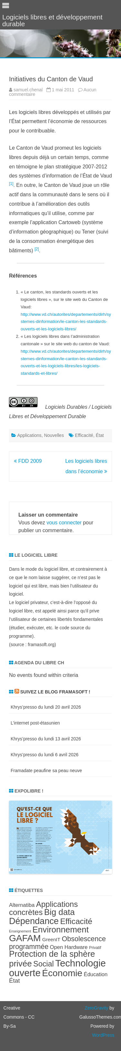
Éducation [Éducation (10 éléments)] (96, 974)
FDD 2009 (28, 461)
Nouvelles (54, 435)
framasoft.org (41, 644)
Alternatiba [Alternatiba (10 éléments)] (22, 905)
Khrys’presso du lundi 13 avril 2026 (46, 738)
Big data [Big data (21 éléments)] (59, 912)
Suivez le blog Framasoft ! (55, 691)
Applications (29, 435)
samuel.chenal (28, 89)
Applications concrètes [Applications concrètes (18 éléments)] (43, 908)
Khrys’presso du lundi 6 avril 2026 (44, 754)
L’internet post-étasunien (35, 722)
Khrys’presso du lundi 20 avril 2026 (46, 707)
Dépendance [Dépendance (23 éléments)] (34, 921)
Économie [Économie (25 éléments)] (62, 973)
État (100, 435)
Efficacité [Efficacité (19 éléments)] (76, 921)
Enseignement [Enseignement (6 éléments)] (20, 931)
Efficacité (84, 435)
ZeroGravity (96, 1008)
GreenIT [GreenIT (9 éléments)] (51, 939)
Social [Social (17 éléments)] (43, 964)
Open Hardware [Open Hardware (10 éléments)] (69, 947)
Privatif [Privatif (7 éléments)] (95, 947)
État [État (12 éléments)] (14, 980)
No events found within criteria (43, 675)
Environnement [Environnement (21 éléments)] (61, 929)
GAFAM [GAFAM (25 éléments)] (25, 938)
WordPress (103, 1035)
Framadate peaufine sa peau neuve (46, 770)
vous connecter (64, 522)
